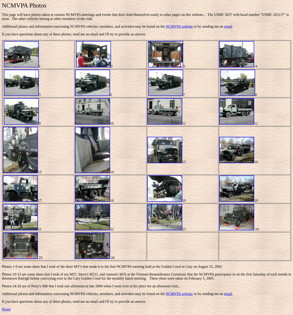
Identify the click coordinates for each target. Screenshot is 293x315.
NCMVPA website (179, 26)
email (228, 26)
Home (6, 309)
